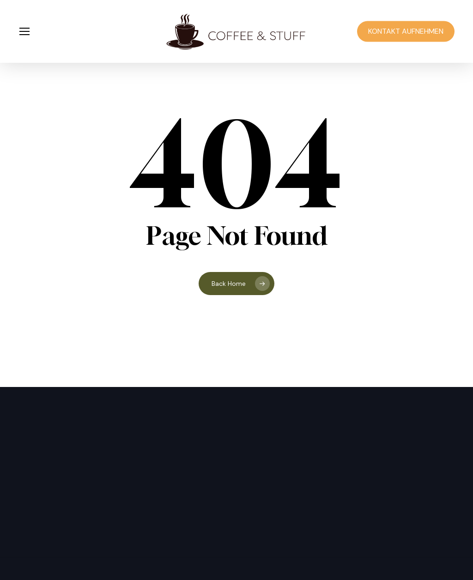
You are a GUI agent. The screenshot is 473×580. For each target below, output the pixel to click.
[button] (24, 31)
